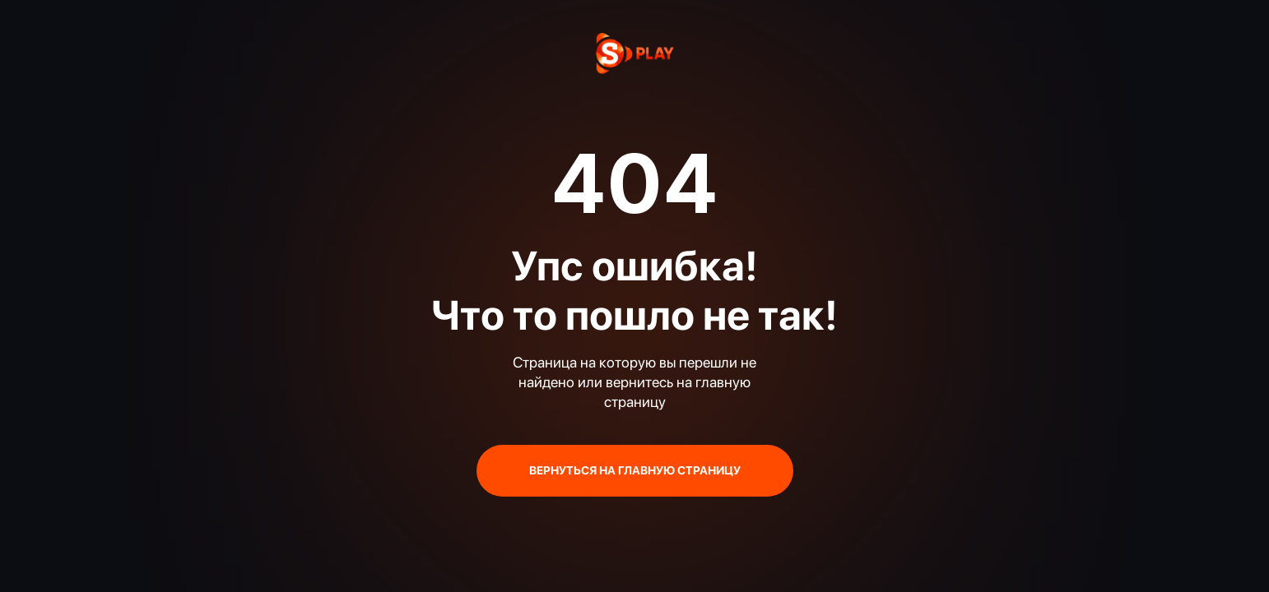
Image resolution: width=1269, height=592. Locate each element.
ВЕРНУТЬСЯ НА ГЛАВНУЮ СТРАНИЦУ (635, 470)
